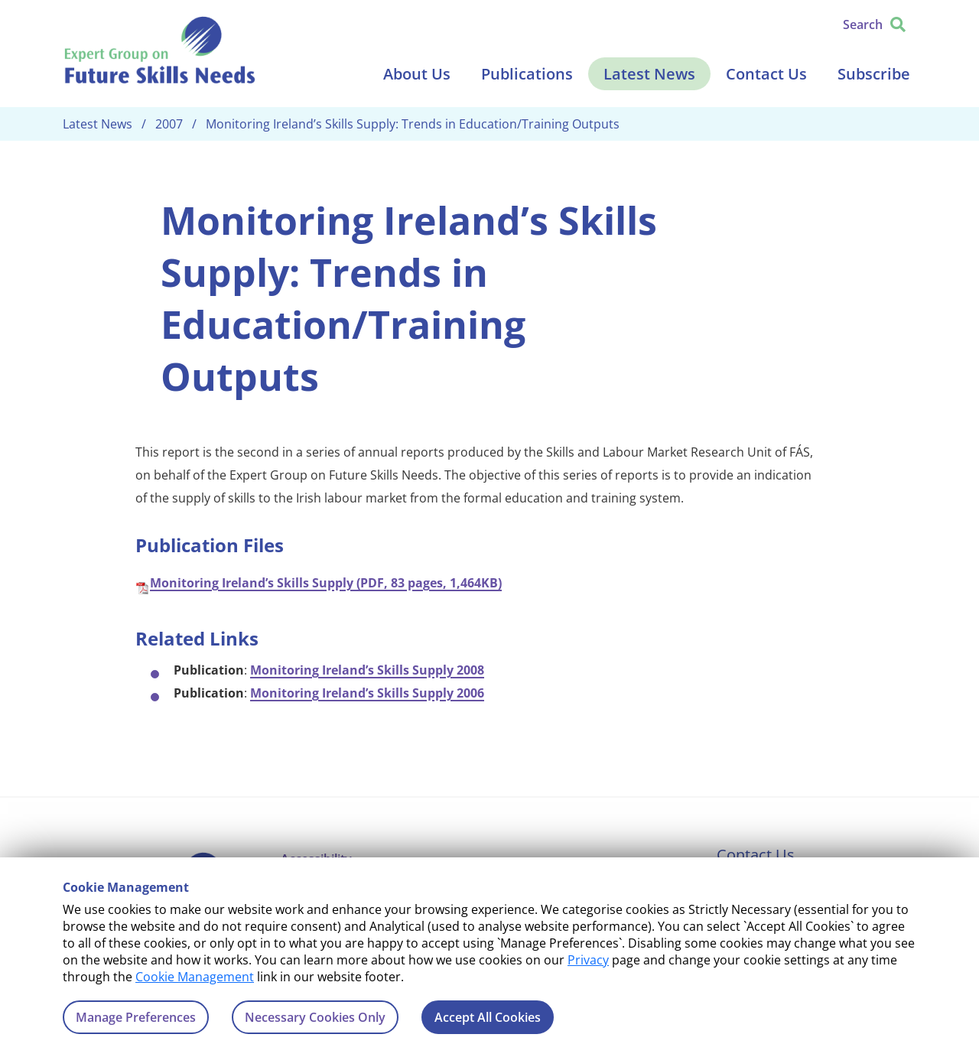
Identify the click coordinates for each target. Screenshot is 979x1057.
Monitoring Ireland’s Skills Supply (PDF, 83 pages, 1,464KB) (326, 582)
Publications (527, 73)
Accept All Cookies (487, 1017)
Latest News (649, 73)
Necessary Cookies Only (315, 1017)
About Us (416, 73)
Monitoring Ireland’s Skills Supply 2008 (367, 670)
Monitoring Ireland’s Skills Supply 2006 (367, 693)
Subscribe (874, 73)
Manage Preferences (136, 1017)
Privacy (588, 959)
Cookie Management (194, 976)
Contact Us (766, 73)
